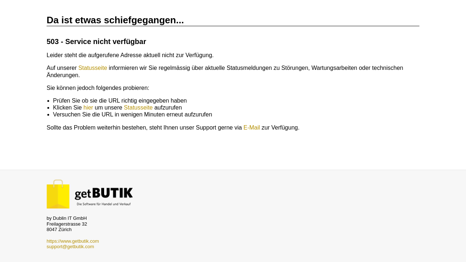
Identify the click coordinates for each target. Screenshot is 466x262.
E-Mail (252, 127)
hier (88, 107)
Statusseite (92, 68)
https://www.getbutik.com (73, 241)
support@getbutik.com (70, 246)
